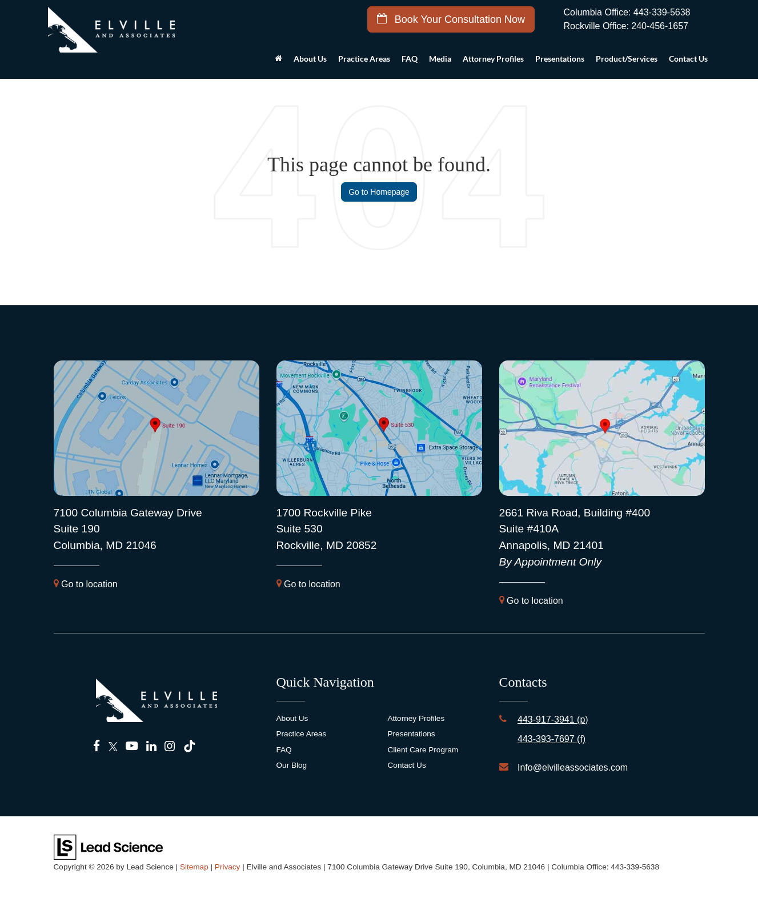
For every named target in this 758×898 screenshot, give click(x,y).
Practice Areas (301, 733)
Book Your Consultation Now (451, 19)
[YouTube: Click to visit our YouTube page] (132, 747)
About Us (292, 718)
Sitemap (194, 867)
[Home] (278, 62)
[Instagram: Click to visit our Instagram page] (170, 747)
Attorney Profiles (493, 58)
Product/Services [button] (626, 58)
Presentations (559, 58)
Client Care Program (423, 749)
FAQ (410, 58)
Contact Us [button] (688, 58)
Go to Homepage (379, 192)
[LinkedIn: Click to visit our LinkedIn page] (151, 747)
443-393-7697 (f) (551, 739)
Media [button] (440, 58)
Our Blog (291, 765)
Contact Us (407, 765)
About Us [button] (310, 58)
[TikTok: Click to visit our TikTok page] (189, 747)
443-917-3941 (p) (553, 719)
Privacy (227, 867)
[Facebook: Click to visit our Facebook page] (97, 747)
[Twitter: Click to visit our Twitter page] (113, 747)
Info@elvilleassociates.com (573, 767)
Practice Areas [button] (364, 58)
